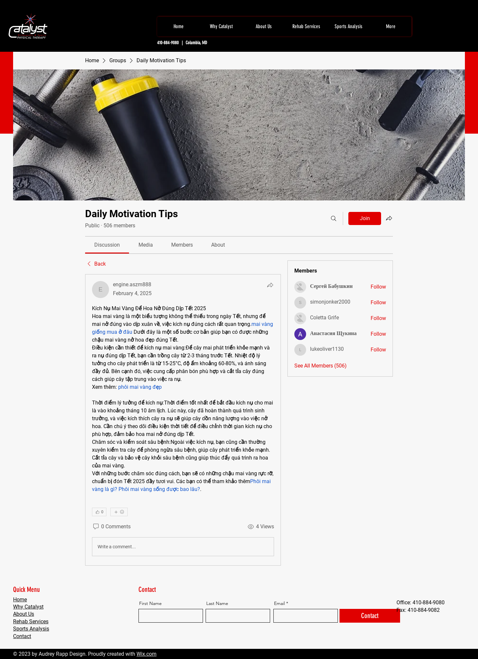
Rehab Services (30, 621)
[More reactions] (119, 512)
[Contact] (370, 616)
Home (20, 599)
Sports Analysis (31, 629)
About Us (23, 614)
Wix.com (146, 654)
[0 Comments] (111, 526)
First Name (150, 603)
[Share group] (389, 218)
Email (279, 603)
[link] (107, 245)
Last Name (217, 603)
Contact (22, 636)
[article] (183, 420)
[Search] (334, 218)
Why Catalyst (28, 607)
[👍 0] (99, 512)
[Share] (270, 285)
